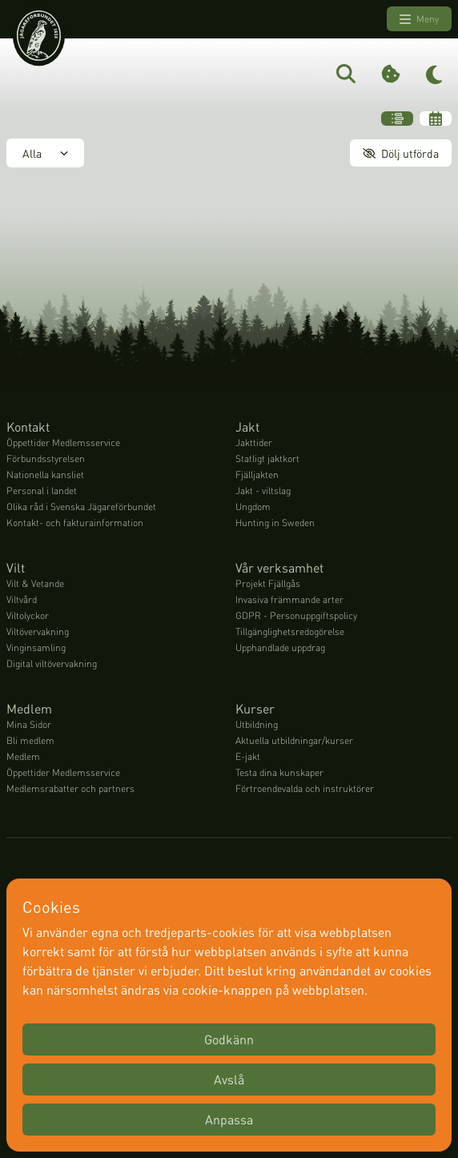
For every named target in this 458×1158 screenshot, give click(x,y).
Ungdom (253, 507)
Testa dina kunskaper (279, 772)
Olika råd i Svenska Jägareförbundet (81, 507)
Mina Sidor (28, 724)
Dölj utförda (401, 153)
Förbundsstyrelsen (45, 458)
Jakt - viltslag (263, 491)
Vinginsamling (36, 647)
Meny (419, 19)
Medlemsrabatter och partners (70, 788)
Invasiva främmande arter (289, 599)
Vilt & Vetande (35, 583)
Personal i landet (41, 491)
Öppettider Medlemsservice (63, 442)
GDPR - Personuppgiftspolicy (296, 615)
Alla (45, 153)
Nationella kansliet (45, 474)
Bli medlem (30, 740)
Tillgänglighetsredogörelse (289, 631)
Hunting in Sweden (275, 523)
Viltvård (21, 599)
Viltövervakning (37, 631)
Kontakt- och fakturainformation (74, 523)
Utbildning (256, 724)
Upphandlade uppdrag (280, 647)
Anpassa (229, 1119)
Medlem (23, 756)
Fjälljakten (257, 474)
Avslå (229, 1079)
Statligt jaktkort (267, 458)
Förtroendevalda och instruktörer (304, 788)
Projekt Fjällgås (267, 583)
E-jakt (247, 756)
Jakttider (253, 442)
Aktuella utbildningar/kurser (294, 740)
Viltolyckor (27, 615)
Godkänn (229, 1039)
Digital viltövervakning (51, 663)
